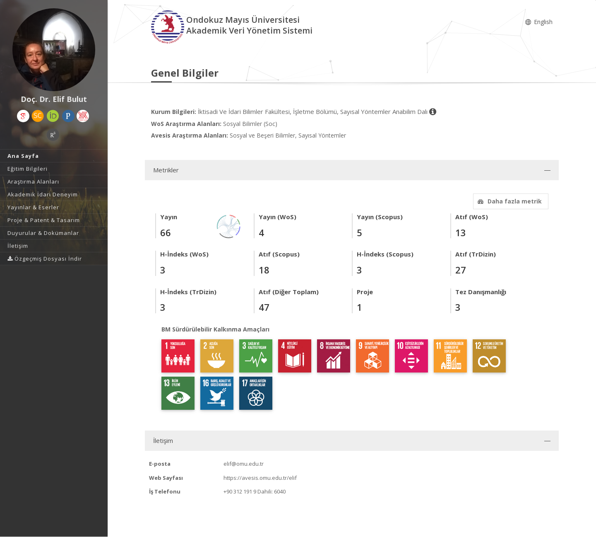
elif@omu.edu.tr (243, 463)
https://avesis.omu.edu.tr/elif (260, 477)
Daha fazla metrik (509, 201)
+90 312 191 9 (239, 491)
